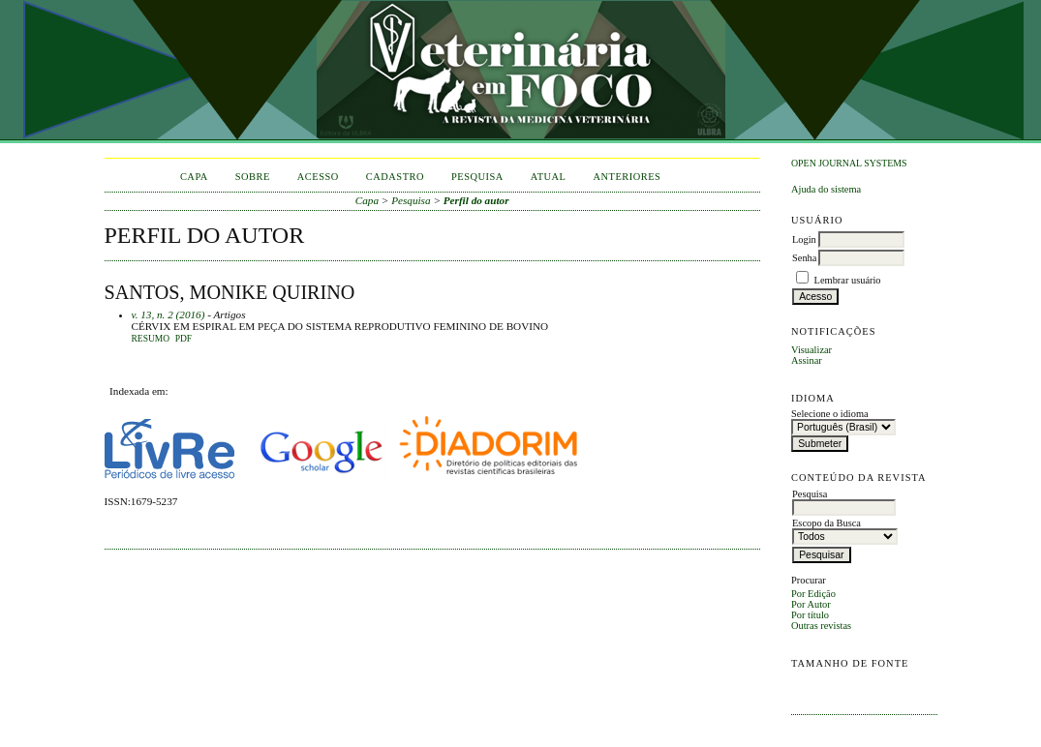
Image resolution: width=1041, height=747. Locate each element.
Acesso (318, 176)
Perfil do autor (476, 200)
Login (804, 239)
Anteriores (626, 176)
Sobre (252, 176)
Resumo (151, 339)
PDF (183, 339)
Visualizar (811, 349)
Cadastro (395, 176)
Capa (194, 176)
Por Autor (811, 604)
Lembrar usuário (847, 280)
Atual (548, 176)
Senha (804, 258)
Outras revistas (821, 625)
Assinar (806, 360)
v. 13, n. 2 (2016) (168, 314)
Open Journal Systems (849, 163)
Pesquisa (477, 176)
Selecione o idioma (830, 413)
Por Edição (813, 593)
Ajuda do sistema (826, 189)
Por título (810, 615)
